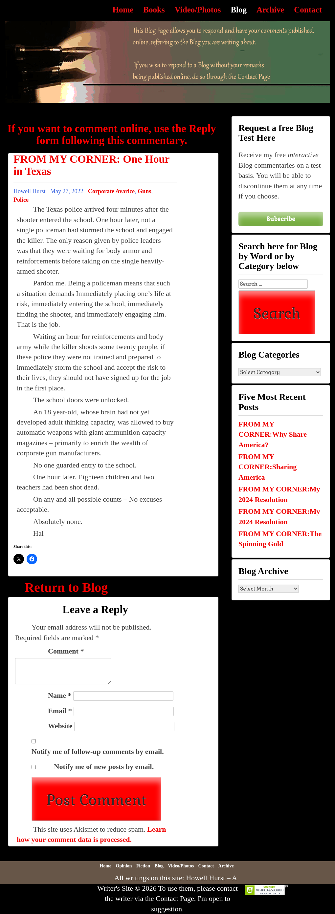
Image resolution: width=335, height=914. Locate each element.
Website (60, 726)
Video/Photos (198, 9)
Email (60, 711)
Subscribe (280, 218)
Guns (144, 191)
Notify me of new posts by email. (104, 766)
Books (154, 9)
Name (59, 695)
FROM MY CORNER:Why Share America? (272, 434)
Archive (270, 9)
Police (21, 200)
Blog (239, 9)
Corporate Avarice (111, 191)
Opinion (124, 865)
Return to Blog (66, 587)
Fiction (143, 865)
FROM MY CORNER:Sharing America (267, 466)
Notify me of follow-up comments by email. (98, 751)
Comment (66, 651)
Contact (308, 9)
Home (122, 9)
